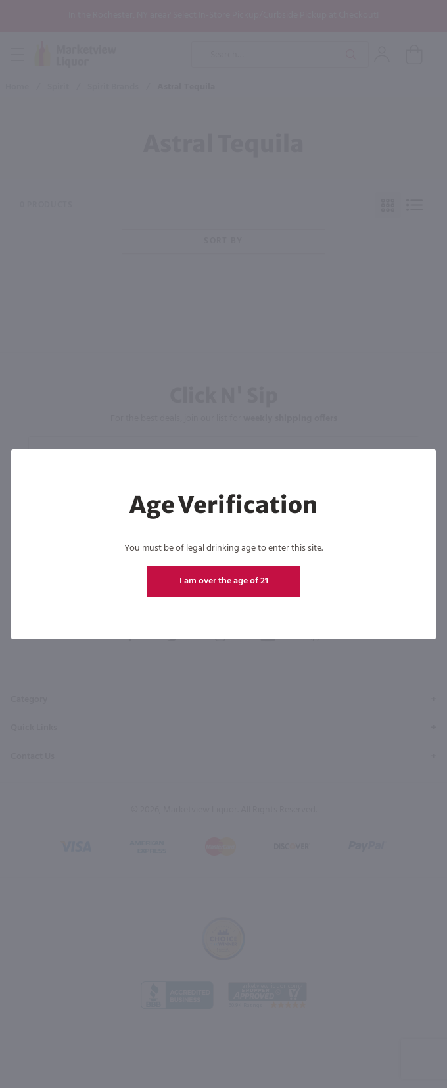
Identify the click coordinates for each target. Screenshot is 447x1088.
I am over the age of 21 (223, 581)
